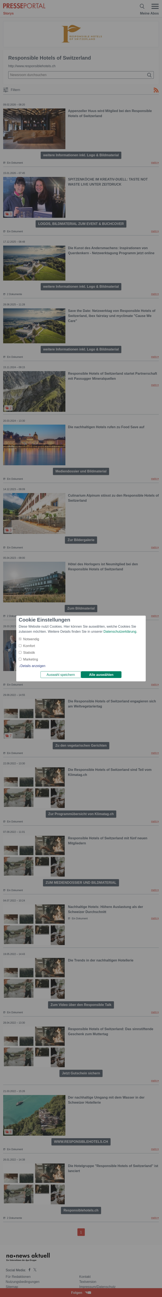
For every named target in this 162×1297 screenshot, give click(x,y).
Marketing (30, 659)
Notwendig (31, 639)
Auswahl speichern (61, 675)
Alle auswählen (101, 675)
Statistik (29, 652)
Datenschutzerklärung (119, 631)
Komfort (29, 646)
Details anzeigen (32, 666)
